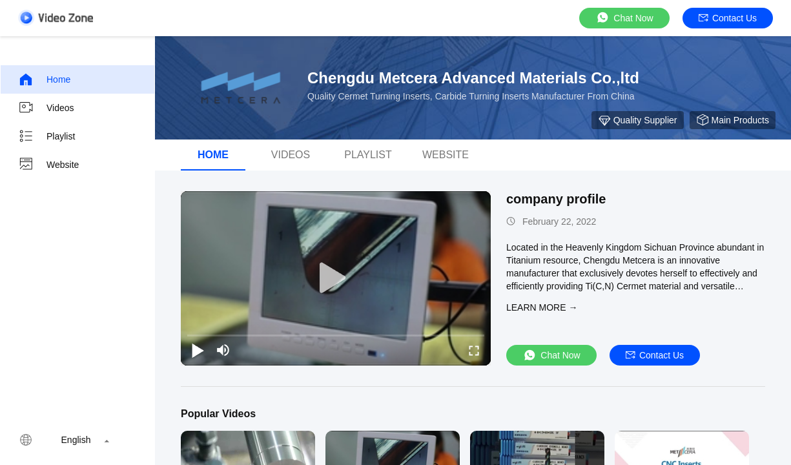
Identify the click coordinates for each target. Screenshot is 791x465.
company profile (556, 199)
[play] (336, 278)
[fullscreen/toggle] (474, 350)
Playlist (46, 136)
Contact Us (728, 18)
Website (48, 164)
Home (44, 79)
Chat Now (624, 18)
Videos (46, 108)
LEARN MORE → (541, 307)
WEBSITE (445, 154)
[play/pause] (198, 350)
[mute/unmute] (223, 350)
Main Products (732, 120)
